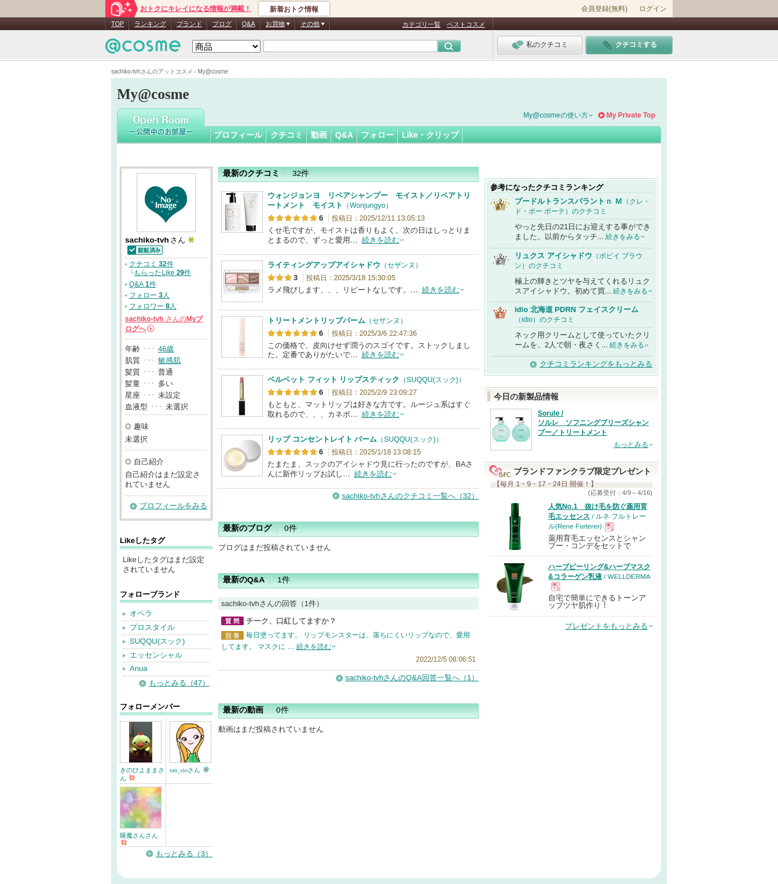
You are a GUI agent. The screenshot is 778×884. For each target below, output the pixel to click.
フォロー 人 (149, 295)
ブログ (222, 23)
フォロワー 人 (153, 306)
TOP (117, 23)
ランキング (150, 23)
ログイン (653, 9)
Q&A (248, 23)
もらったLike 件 (162, 273)
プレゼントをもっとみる (606, 626)
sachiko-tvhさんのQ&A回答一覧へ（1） (412, 677)
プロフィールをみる (173, 505)
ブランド (189, 23)
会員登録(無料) (604, 9)
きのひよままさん (142, 774)
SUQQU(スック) (157, 641)
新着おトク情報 (294, 9)
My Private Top (631, 115)
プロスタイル (152, 627)
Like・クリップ (430, 135)
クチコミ (286, 135)
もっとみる (631, 445)
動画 (319, 135)
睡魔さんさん (139, 838)
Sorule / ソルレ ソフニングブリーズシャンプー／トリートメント (593, 423)
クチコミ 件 (151, 264)
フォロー (377, 135)
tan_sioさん (189, 769)
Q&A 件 (142, 284)
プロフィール (238, 135)
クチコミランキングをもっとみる (596, 364)
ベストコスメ (466, 24)
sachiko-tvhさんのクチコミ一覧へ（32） (410, 495)
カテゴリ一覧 (421, 24)
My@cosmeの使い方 (555, 115)
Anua (138, 668)
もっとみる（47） (179, 682)
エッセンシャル (156, 655)
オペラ (141, 613)
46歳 (166, 348)
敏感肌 (169, 360)
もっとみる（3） (184, 853)
